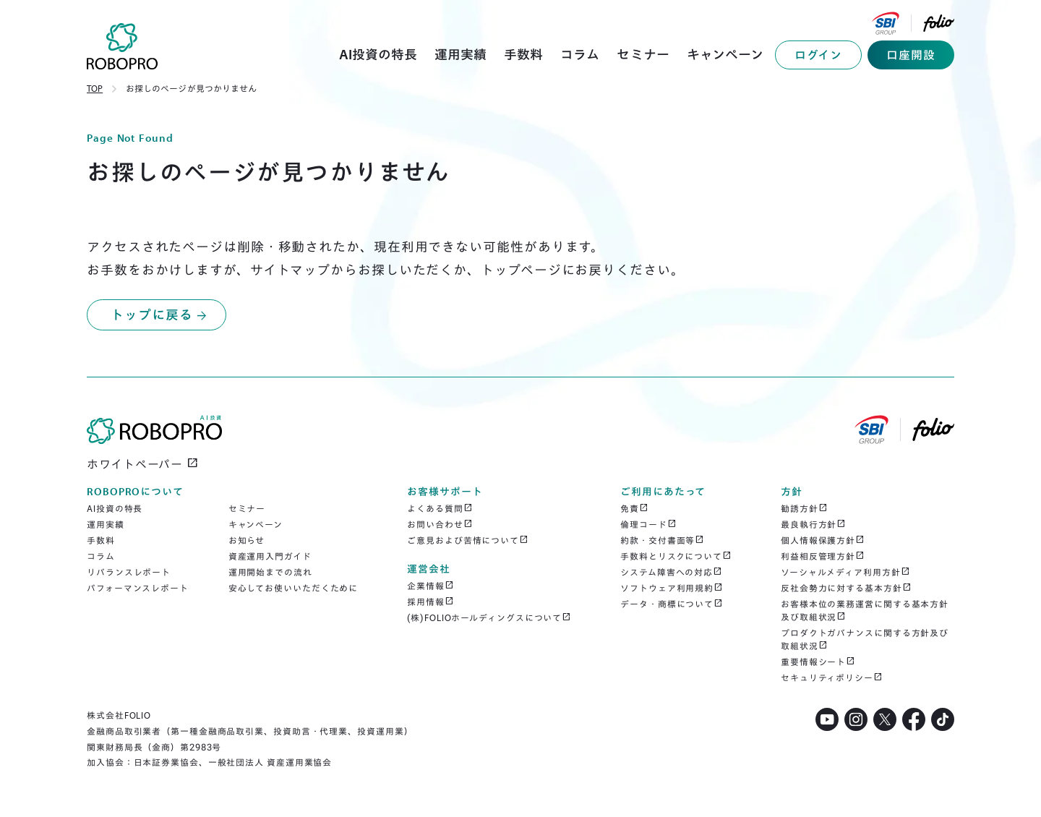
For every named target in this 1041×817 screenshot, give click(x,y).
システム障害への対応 (671, 572)
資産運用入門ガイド (270, 556)
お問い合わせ (439, 524)
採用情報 (430, 601)
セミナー (247, 508)
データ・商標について (671, 603)
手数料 (101, 540)
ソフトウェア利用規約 (671, 588)
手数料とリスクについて (676, 556)
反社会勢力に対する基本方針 (846, 588)
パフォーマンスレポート (138, 588)
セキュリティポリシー (832, 677)
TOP (95, 88)
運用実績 (105, 524)
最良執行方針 (813, 524)
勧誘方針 (804, 508)
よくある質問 (439, 508)
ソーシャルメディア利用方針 (845, 572)
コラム (101, 556)
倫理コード (648, 524)
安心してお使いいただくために (293, 588)
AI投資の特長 (114, 508)
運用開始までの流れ (270, 572)
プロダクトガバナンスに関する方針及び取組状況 (864, 639)
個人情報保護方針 (823, 540)
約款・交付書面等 (662, 540)
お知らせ (246, 540)
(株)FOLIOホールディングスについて (489, 617)
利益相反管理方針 (823, 556)
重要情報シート (818, 661)
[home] (122, 46)
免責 (634, 508)
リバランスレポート (129, 572)
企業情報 (430, 585)
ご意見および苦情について (467, 540)
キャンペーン (255, 524)
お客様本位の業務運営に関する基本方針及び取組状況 (864, 611)
